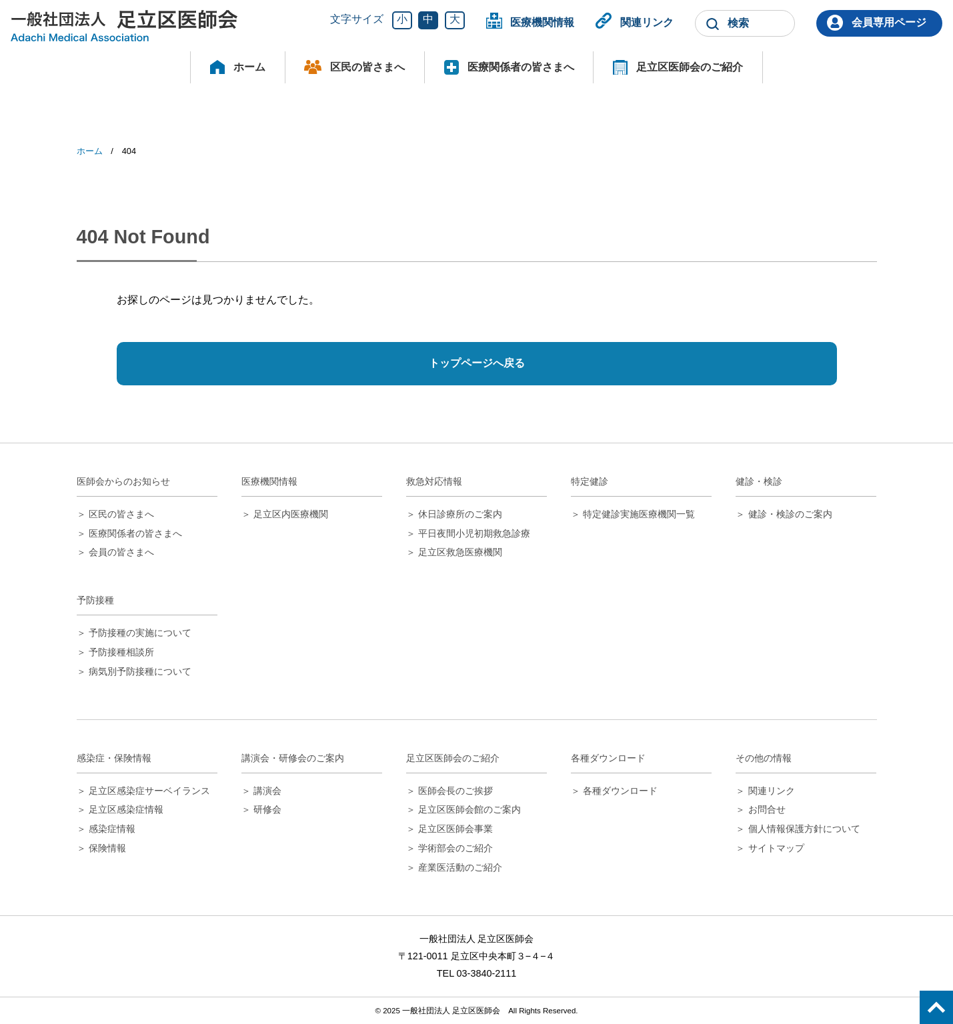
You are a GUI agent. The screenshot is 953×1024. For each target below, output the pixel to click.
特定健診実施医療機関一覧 (639, 514)
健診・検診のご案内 (790, 514)
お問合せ (767, 809)
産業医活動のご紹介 (460, 867)
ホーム (249, 67)
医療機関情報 (542, 22)
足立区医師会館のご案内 (469, 809)
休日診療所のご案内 (460, 514)
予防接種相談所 (121, 652)
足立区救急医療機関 (460, 552)
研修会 (267, 809)
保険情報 (107, 848)
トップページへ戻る (477, 363)
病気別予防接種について (140, 671)
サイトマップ (776, 848)
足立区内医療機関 (290, 514)
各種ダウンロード (620, 790)
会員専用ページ (889, 22)
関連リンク (647, 22)
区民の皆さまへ (367, 67)
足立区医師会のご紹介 (689, 67)
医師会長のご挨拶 (455, 790)
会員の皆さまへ (121, 552)
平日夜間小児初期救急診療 (474, 533)
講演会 (267, 790)
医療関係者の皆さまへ (520, 67)
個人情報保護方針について (804, 828)
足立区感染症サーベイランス (149, 790)
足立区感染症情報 (126, 809)
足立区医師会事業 (455, 828)
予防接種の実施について (140, 632)
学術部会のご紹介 (455, 848)
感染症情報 (112, 828)
